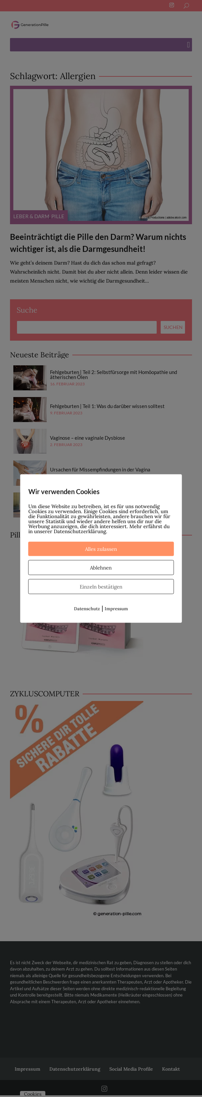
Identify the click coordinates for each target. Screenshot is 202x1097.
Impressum (116, 609)
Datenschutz (87, 609)
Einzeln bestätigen (101, 587)
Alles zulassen (101, 549)
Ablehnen (101, 568)
